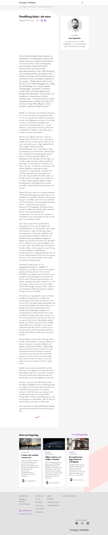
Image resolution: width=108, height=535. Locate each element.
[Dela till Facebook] (45, 20)
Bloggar (25, 7)
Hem (20, 7)
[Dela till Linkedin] (41, 20)
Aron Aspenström (33, 7)
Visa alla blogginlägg (80, 434)
